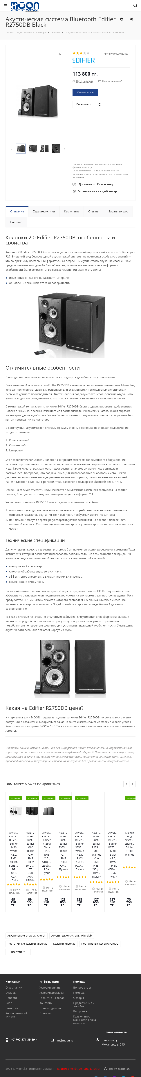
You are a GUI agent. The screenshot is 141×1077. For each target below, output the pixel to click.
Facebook (105, 1038)
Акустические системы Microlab (71, 894)
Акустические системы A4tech (27, 894)
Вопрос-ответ (82, 946)
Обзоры (78, 956)
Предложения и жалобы (84, 962)
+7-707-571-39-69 (23, 998)
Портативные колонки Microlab (27, 902)
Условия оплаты (50, 946)
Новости (11, 956)
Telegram (123, 1038)
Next (64, 148)
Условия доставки (51, 951)
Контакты (45, 961)
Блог (9, 961)
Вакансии (12, 966)
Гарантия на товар (51, 956)
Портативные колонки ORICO (99, 902)
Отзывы (11, 951)
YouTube (132, 1038)
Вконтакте (96, 1038)
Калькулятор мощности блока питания (84, 978)
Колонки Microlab (64, 902)
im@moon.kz (65, 999)
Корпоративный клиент (17, 973)
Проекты (45, 971)
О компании (14, 946)
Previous (11, 148)
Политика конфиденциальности (78, 1027)
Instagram (114, 1038)
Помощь (79, 951)
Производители (50, 966)
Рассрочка (80, 970)
